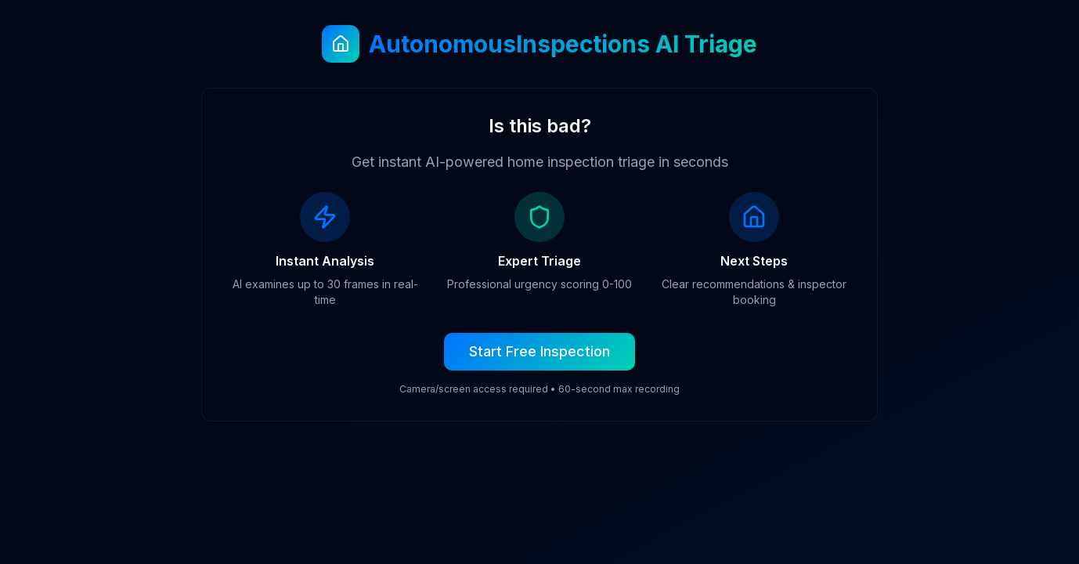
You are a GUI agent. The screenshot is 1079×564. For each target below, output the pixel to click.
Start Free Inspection (539, 351)
